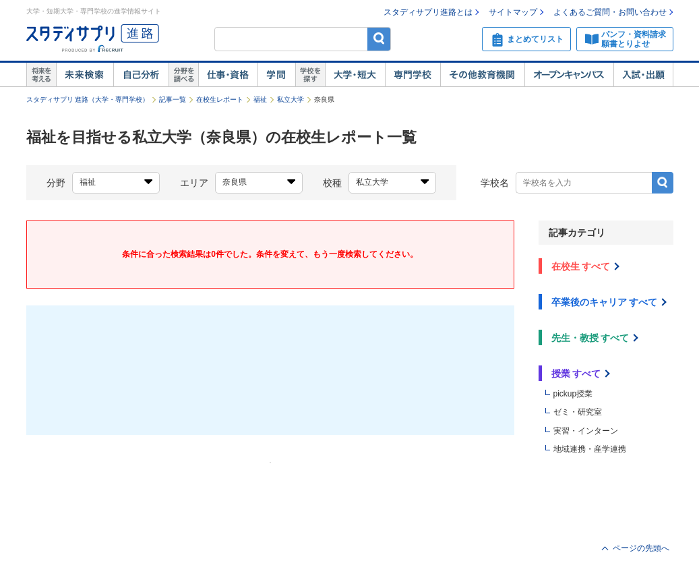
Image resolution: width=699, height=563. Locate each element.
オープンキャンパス (568, 75)
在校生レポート (219, 99)
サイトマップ (513, 12)
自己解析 (141, 75)
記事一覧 (172, 99)
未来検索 (84, 75)
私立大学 (290, 99)
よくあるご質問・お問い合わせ (610, 12)
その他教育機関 (482, 75)
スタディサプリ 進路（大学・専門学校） (88, 99)
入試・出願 (643, 75)
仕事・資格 (227, 75)
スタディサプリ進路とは (428, 12)
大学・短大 (355, 75)
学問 (276, 75)
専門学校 (412, 75)
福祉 (260, 99)
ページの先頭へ (641, 548)
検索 (379, 39)
